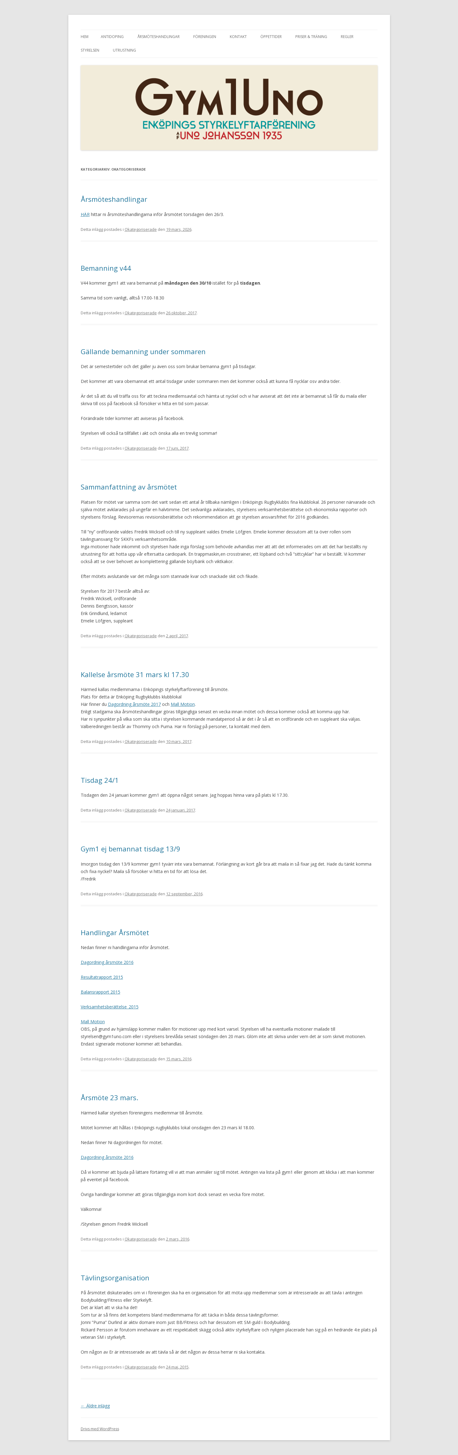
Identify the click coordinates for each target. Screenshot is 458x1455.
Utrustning (124, 50)
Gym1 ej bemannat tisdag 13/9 (130, 848)
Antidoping (112, 36)
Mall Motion (183, 704)
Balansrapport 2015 (100, 992)
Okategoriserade (141, 229)
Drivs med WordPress (100, 1429)
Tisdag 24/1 (100, 780)
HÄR (85, 214)
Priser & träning (311, 36)
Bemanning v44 (106, 268)
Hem (84, 36)
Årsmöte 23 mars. (109, 1097)
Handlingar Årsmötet (115, 932)
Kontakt (238, 36)
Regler (347, 36)
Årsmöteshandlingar (158, 36)
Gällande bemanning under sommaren (143, 351)
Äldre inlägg (95, 1406)
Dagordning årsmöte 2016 (107, 962)
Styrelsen (90, 50)
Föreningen (204, 36)
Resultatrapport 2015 (102, 977)
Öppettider (271, 36)
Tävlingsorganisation (115, 1277)
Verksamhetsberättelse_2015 (110, 1007)
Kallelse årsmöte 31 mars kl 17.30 (135, 674)
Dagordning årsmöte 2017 (134, 704)
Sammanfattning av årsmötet (129, 486)
